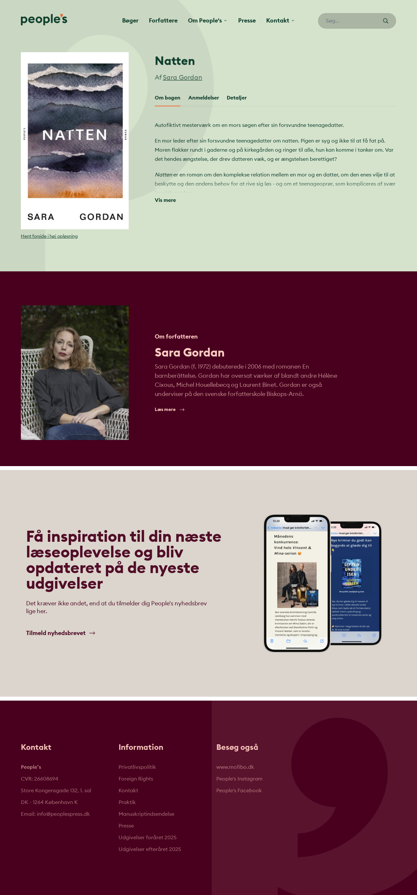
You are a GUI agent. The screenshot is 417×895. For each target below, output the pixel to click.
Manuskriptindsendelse (146, 814)
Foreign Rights (136, 778)
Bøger (130, 20)
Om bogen (167, 97)
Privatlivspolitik (137, 767)
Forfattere (163, 20)
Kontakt (128, 790)
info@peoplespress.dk (63, 814)
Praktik (127, 802)
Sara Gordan (182, 77)
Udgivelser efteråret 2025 (150, 849)
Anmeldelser (203, 97)
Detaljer (237, 97)
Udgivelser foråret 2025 (148, 837)
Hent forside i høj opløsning (49, 236)
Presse (247, 20)
